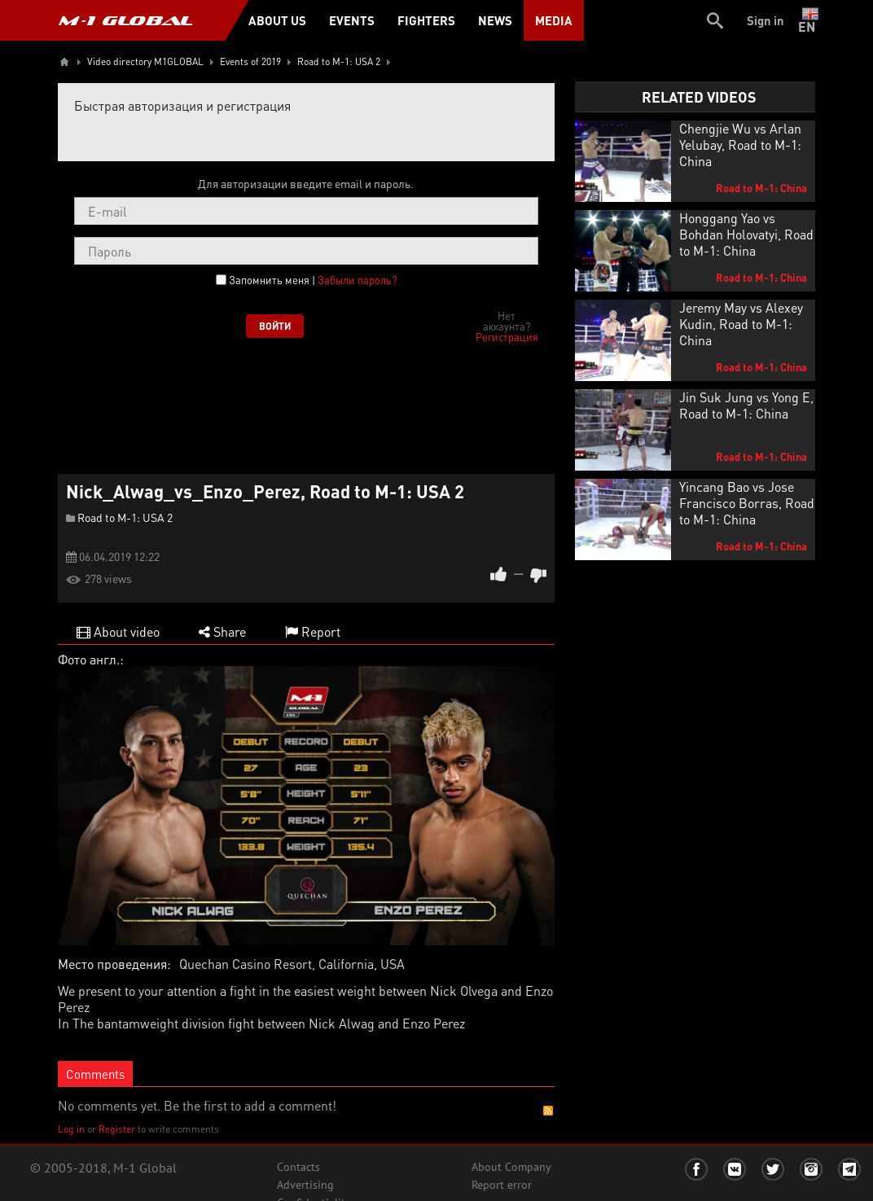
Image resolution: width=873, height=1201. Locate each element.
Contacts (298, 1166)
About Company (511, 1166)
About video (118, 631)
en (810, 20)
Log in (71, 1129)
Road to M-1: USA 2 (125, 517)
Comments (95, 1074)
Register (117, 1129)
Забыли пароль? (357, 280)
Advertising (305, 1184)
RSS (548, 1110)
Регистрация (507, 337)
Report (312, 631)
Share (222, 631)
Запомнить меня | (313, 280)
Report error (502, 1184)
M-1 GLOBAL (125, 20)
